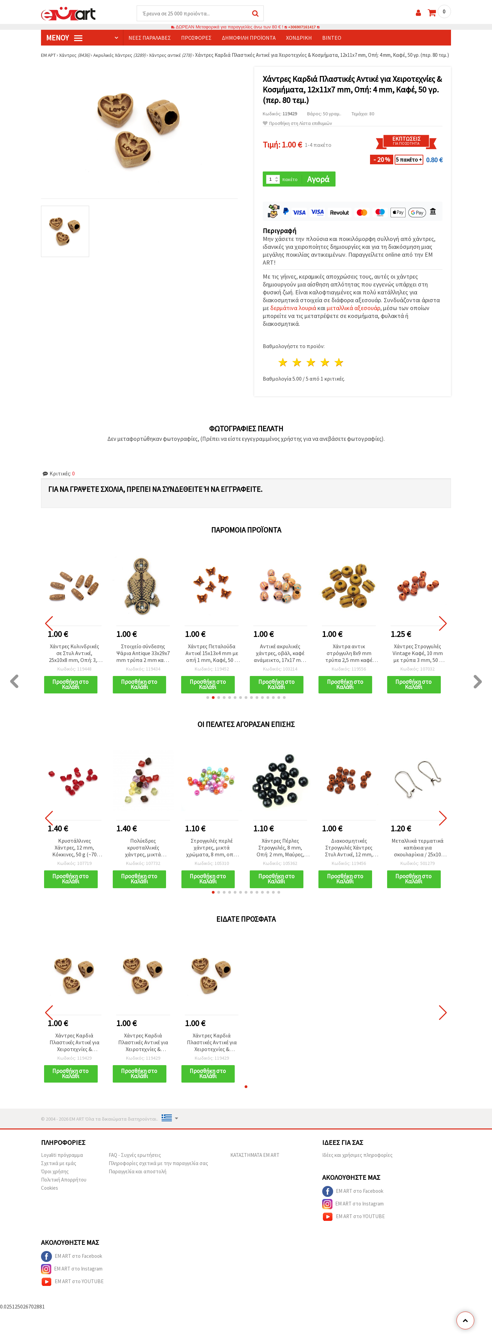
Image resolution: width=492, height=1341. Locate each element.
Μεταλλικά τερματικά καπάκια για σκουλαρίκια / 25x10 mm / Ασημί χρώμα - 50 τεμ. (417, 856)
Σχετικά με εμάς (58, 1172)
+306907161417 (302, 27)
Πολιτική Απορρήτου (63, 1188)
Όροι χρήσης (55, 1180)
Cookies (49, 1196)
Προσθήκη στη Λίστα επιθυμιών (297, 130)
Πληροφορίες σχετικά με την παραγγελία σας (158, 1172)
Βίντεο (331, 38)
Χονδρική (299, 38)
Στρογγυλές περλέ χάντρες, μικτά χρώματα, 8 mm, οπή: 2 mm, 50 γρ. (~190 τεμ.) (211, 856)
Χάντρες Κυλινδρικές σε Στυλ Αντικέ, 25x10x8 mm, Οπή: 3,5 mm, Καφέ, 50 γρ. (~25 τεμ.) (74, 661)
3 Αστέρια (311, 370)
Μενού (64, 38)
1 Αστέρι (283, 370)
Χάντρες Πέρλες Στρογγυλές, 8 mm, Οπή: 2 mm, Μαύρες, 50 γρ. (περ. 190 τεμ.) (280, 856)
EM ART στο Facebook (352, 1200)
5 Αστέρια (339, 370)
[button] (207, 705)
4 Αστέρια (325, 370)
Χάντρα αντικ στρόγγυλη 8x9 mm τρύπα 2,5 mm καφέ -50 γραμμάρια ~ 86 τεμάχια (348, 661)
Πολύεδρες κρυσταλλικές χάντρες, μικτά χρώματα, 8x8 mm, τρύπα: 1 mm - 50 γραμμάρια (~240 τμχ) (143, 856)
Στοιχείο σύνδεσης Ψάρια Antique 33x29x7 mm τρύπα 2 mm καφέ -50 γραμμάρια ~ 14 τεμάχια (143, 661)
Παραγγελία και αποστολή (137, 1180)
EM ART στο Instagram (353, 1213)
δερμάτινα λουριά (293, 315)
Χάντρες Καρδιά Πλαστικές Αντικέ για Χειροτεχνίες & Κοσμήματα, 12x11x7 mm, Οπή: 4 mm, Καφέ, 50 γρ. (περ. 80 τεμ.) (74, 1051)
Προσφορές (196, 38)
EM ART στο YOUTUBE (353, 1225)
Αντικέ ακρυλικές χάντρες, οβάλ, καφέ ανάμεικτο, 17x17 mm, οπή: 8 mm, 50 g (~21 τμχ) (280, 661)
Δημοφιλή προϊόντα (249, 38)
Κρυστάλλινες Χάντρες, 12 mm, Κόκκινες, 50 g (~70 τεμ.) (74, 856)
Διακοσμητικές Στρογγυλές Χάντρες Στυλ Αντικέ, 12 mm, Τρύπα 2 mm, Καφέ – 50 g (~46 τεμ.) (349, 856)
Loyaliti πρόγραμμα (62, 1164)
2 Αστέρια (297, 370)
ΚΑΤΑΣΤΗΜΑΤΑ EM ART (254, 1164)
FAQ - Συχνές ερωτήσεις (135, 1164)
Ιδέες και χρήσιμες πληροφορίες (357, 1164)
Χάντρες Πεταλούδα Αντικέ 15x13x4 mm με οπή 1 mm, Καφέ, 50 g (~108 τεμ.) (212, 661)
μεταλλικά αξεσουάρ (353, 315)
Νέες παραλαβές (149, 38)
